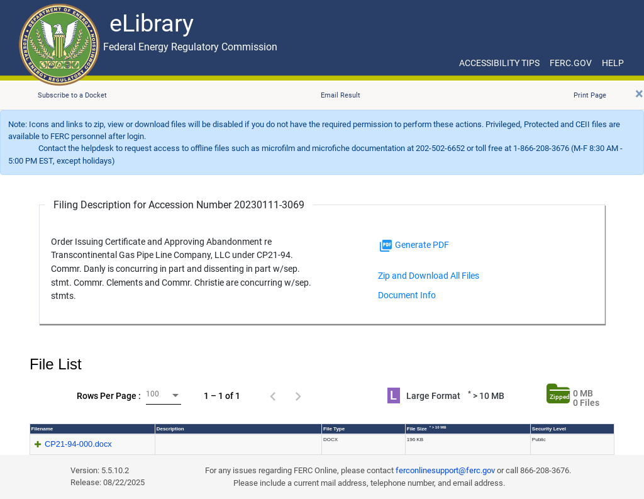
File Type (334, 429)
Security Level (549, 429)
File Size (427, 428)
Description (170, 429)
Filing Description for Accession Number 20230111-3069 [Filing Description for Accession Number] (179, 205)
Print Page (590, 95)
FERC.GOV (571, 63)
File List (56, 364)
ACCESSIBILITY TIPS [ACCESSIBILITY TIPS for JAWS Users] (499, 63)
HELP (613, 63)
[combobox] (163, 395)
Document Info (407, 295)
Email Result (340, 95)
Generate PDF (414, 245)
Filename (42, 429)
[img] (386, 245)
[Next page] (298, 395)
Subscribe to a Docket (72, 95)
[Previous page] (273, 395)
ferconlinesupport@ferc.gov (445, 470)
